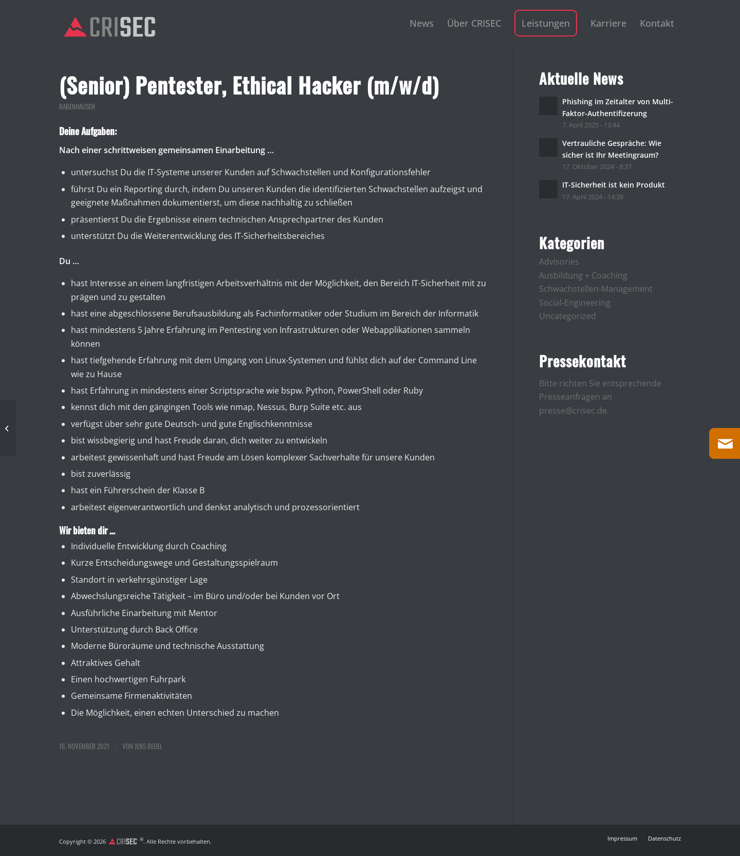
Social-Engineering (574, 302)
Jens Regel (148, 746)
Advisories (559, 261)
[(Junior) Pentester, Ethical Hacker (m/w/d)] (8, 428)
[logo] (109, 27)
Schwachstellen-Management (596, 288)
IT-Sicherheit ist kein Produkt (613, 185)
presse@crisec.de (573, 410)
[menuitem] (421, 23)
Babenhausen (77, 106)
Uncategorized (567, 316)
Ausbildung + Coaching (583, 275)
